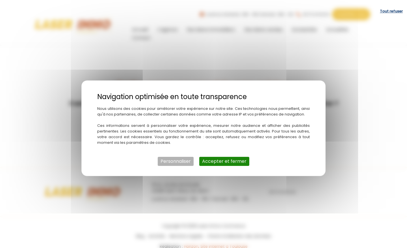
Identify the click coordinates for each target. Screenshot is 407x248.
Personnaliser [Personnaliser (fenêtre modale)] (176, 157)
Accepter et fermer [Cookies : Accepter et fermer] (224, 157)
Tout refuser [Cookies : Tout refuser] (391, 7)
